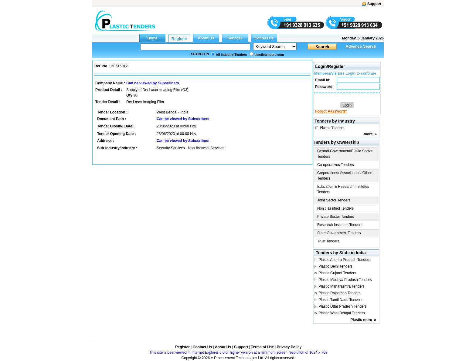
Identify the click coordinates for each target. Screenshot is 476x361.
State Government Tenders (339, 233)
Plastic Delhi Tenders (335, 266)
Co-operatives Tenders (335, 165)
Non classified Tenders (335, 208)
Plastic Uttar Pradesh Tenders (342, 306)
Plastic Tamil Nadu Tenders (340, 300)
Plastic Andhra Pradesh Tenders (344, 260)
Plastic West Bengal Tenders (341, 313)
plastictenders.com (269, 54)
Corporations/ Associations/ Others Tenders (345, 175)
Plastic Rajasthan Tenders (339, 293)
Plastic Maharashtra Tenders (341, 286)
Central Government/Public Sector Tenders (344, 154)
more (368, 134)
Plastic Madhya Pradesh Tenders (345, 280)
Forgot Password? (331, 111)
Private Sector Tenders (335, 216)
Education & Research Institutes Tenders (343, 189)
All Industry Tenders (231, 54)
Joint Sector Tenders (333, 200)
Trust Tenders (328, 241)
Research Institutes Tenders (339, 225)
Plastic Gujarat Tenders (337, 273)
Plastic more (361, 320)
